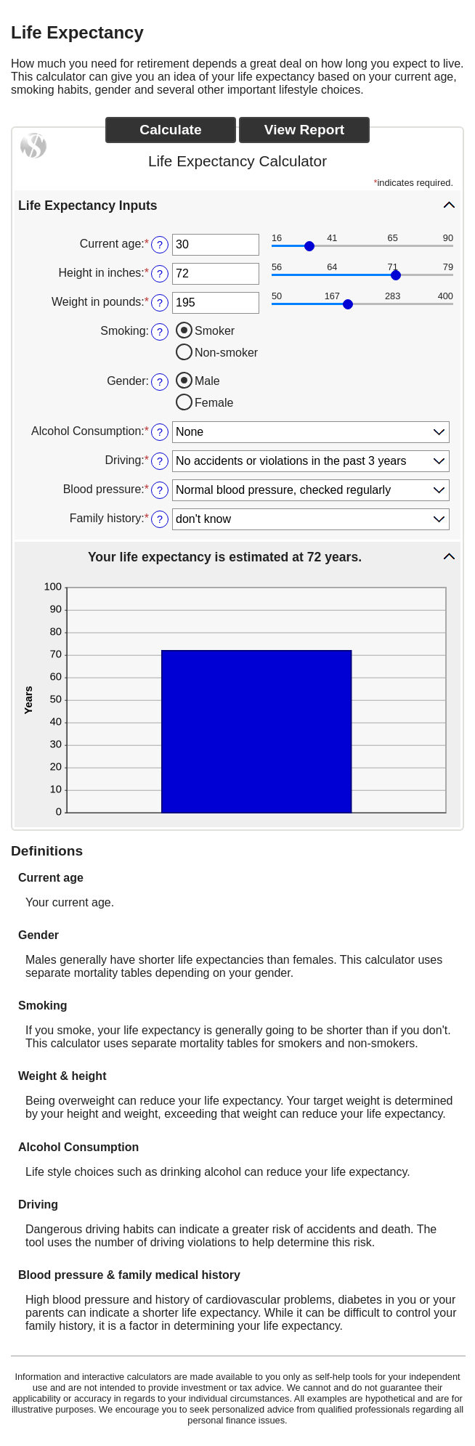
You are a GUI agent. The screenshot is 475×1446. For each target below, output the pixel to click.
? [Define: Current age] (160, 245)
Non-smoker (226, 352)
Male (207, 381)
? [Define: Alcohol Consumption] (160, 432)
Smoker (215, 331)
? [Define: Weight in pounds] (160, 303)
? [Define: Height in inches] (160, 274)
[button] (237, 205)
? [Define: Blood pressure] (160, 490)
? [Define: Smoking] (160, 332)
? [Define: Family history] (160, 519)
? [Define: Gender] (160, 382)
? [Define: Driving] (160, 461)
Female (214, 403)
